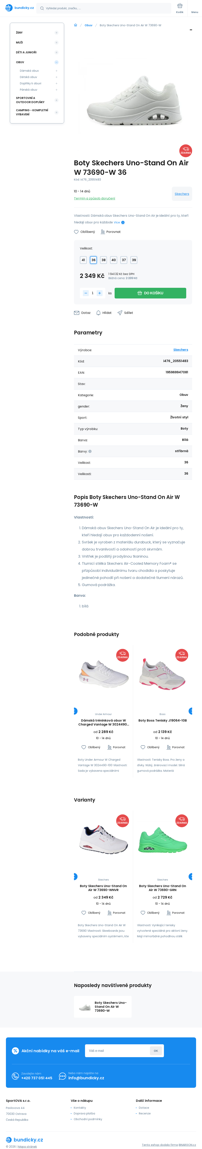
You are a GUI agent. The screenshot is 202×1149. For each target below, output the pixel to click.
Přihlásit (156, 1050)
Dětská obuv (28, 77)
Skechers (182, 194)
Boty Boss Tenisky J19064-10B (162, 721)
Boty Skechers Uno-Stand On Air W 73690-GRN (162, 888)
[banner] (18, 7)
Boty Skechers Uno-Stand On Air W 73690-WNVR (103, 888)
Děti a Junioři (26, 52)
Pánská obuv (28, 90)
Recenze (145, 1113)
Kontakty (80, 1108)
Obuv (88, 25)
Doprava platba (84, 1113)
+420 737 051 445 (36, 1078)
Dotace (144, 1108)
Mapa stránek (27, 1147)
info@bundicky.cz (86, 1078)
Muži (19, 42)
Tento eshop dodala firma (160, 1145)
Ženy (19, 33)
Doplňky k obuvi (30, 83)
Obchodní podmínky (88, 1119)
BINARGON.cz (187, 1145)
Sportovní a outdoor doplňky (30, 100)
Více (117, 222)
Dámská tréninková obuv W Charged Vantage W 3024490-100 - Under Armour (103, 722)
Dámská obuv (29, 71)
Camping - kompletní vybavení (32, 112)
